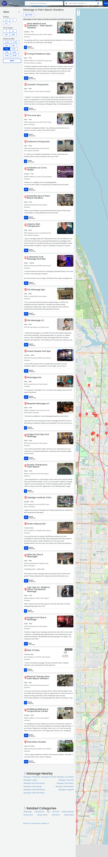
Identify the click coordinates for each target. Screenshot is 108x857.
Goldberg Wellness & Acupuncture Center (37, 710)
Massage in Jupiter (30, 780)
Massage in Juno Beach (65, 777)
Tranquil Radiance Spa (38, 54)
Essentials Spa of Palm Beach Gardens (38, 197)
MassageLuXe (34, 377)
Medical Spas (69, 815)
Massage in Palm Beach (65, 783)
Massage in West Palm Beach (34, 793)
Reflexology (28, 812)
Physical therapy (68, 812)
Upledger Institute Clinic (39, 497)
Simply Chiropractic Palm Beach (37, 466)
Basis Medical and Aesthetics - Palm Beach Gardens (39, 26)
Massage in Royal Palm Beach (34, 790)
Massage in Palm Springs (32, 786)
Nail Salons (56, 815)
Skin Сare (56, 812)
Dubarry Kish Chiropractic (33, 225)
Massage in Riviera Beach (65, 786)
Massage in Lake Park (66, 780)
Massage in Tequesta (66, 790)
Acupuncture (28, 815)
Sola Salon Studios (36, 742)
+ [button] (78, 11)
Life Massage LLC (35, 320)
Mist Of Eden (33, 650)
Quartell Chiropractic (38, 84)
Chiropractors (39, 812)
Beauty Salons (42, 815)
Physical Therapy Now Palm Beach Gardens (38, 677)
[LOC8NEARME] (7, 3)
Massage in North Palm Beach (34, 783)
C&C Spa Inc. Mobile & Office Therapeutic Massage (38, 589)
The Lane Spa (34, 115)
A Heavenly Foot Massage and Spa (36, 258)
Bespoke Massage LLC (38, 403)
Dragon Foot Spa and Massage (38, 435)
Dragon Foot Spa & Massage (36, 618)
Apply (12, 61)
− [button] (78, 14)
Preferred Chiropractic (38, 142)
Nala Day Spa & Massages (35, 555)
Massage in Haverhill (48, 777)
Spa (48, 812)
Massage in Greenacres (32, 777)
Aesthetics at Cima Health (37, 169)
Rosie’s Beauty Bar (36, 524)
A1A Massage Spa (36, 290)
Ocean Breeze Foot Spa (39, 351)
